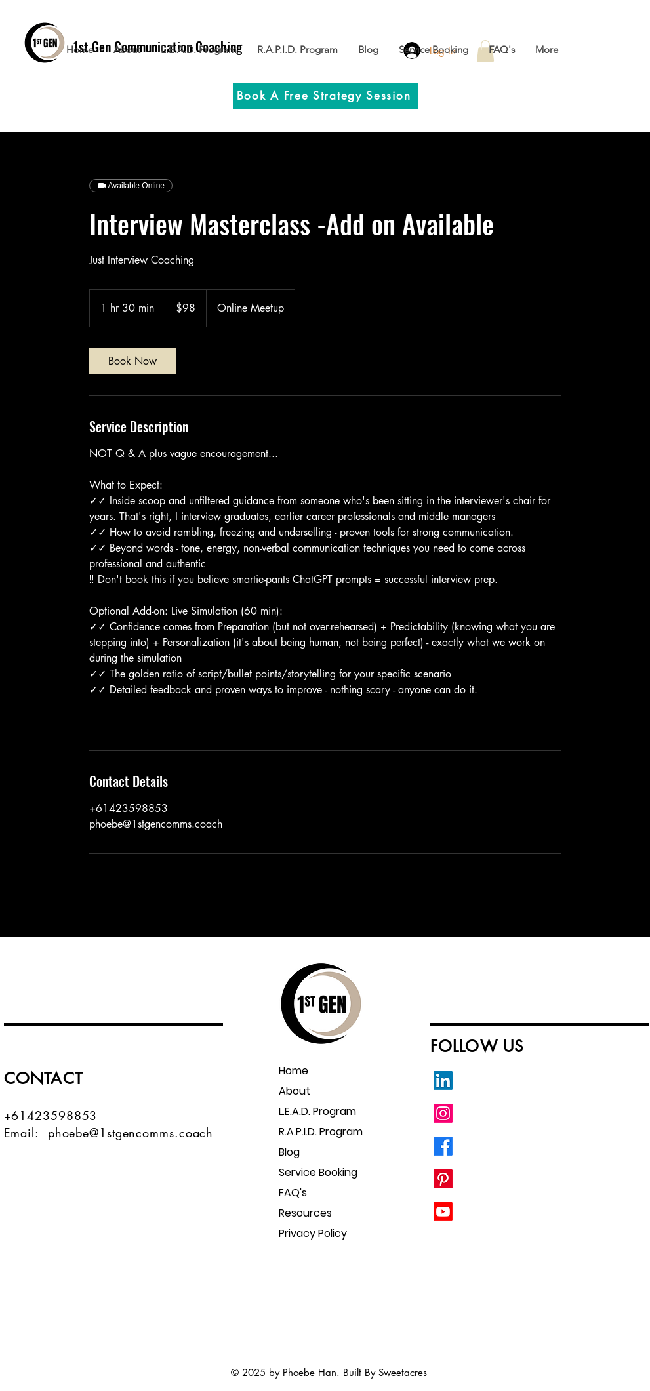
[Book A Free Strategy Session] (325, 96)
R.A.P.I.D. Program (321, 1131)
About (294, 1091)
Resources (305, 1212)
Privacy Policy (313, 1233)
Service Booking (318, 1172)
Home (293, 1070)
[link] (132, 361)
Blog (289, 1151)
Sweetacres (402, 1372)
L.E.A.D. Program (317, 1111)
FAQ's (293, 1192)
